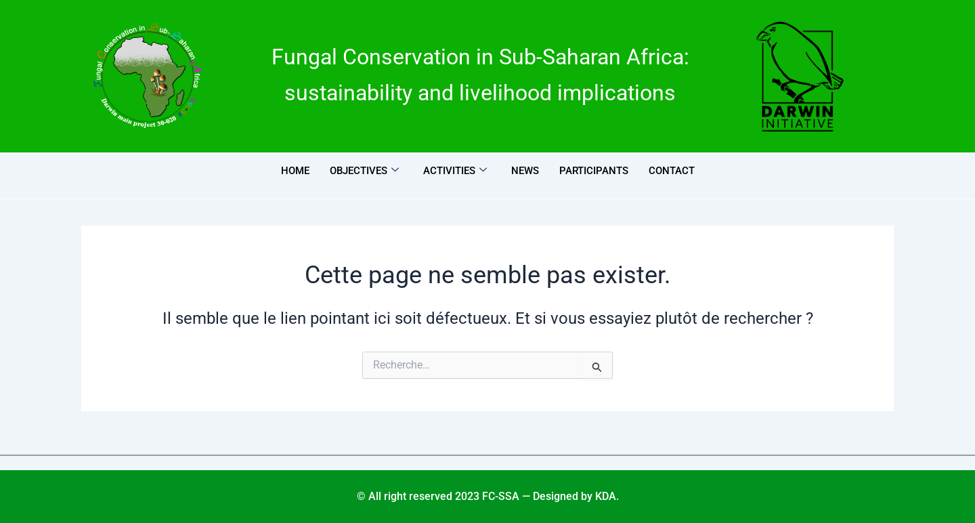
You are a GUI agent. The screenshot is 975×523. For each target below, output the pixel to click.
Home (295, 171)
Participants (593, 171)
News (525, 171)
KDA (605, 496)
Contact (672, 171)
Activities (455, 171)
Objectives (364, 171)
